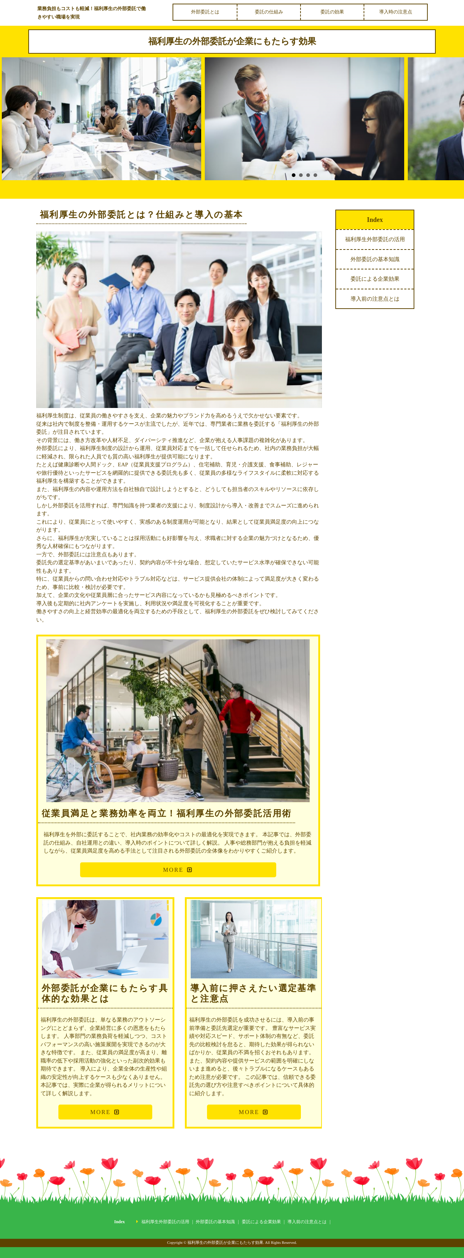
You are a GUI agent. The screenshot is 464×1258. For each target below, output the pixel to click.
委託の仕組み (269, 12)
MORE (173, 870)
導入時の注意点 (395, 12)
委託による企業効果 (375, 279)
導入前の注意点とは (375, 299)
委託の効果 (332, 12)
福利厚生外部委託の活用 (375, 239)
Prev (14, 124)
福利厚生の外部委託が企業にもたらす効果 (232, 41)
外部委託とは (205, 12)
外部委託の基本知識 (375, 259)
